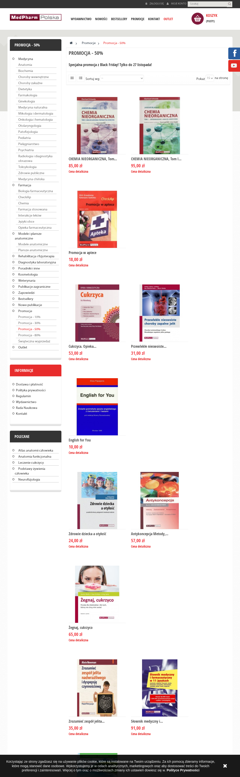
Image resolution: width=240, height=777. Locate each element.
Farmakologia (27, 95)
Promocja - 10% (29, 317)
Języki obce (26, 222)
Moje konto (176, 3)
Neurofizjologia (29, 480)
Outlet (22, 347)
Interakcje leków (29, 215)
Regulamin (23, 396)
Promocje (25, 311)
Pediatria (24, 138)
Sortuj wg (92, 79)
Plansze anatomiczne (33, 250)
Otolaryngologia (29, 126)
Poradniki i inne (29, 268)
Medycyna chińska (31, 179)
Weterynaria (26, 281)
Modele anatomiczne (33, 244)
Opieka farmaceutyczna (35, 228)
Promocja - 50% (29, 329)
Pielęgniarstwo (28, 144)
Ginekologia (26, 101)
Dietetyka (25, 89)
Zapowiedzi (26, 293)
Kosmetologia (28, 274)
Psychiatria (26, 150)
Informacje (24, 370)
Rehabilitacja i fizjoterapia (36, 256)
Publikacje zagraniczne (34, 287)
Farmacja (24, 185)
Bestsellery (25, 299)
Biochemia (25, 71)
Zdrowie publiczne (31, 173)
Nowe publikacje (30, 305)
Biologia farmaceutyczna (35, 191)
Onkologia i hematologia (35, 120)
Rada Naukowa (26, 408)
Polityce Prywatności (183, 770)
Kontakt (21, 414)
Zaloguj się (155, 3)
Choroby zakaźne (30, 83)
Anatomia (25, 65)
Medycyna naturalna (32, 107)
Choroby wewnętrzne (33, 77)
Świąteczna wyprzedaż (34, 341)
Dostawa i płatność (29, 384)
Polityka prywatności (30, 390)
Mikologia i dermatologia (35, 114)
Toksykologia (27, 167)
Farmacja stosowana (32, 209)
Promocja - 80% (29, 335)
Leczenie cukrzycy (31, 463)
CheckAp (24, 197)
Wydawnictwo (26, 402)
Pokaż (200, 79)
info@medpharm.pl (145, 679)
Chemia (23, 203)
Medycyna (25, 59)
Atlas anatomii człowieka (35, 450)
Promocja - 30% (29, 323)
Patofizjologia (28, 132)
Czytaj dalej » (36, 675)
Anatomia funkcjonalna (34, 457)
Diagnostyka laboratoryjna (37, 262)
